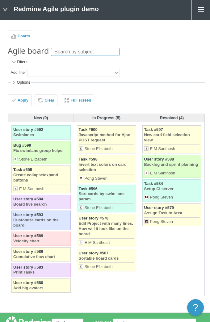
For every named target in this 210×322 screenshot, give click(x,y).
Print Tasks (24, 272)
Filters (19, 62)
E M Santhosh (31, 188)
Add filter (18, 73)
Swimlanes (23, 134)
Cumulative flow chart (34, 256)
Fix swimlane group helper (38, 150)
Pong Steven (96, 178)
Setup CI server (159, 188)
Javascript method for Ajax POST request (104, 137)
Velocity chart (26, 241)
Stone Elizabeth (33, 159)
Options (20, 82)
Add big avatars (28, 288)
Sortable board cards (99, 258)
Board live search (30, 204)
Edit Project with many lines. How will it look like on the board (106, 228)
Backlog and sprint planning (171, 164)
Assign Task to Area (163, 213)
